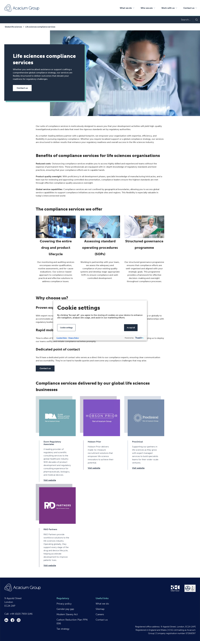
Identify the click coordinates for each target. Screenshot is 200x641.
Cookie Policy (62, 338)
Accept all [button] (131, 327)
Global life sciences (13, 27)
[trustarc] (139, 338)
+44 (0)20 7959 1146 (21, 613)
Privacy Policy (73, 338)
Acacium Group (21, 8)
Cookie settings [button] (66, 327)
